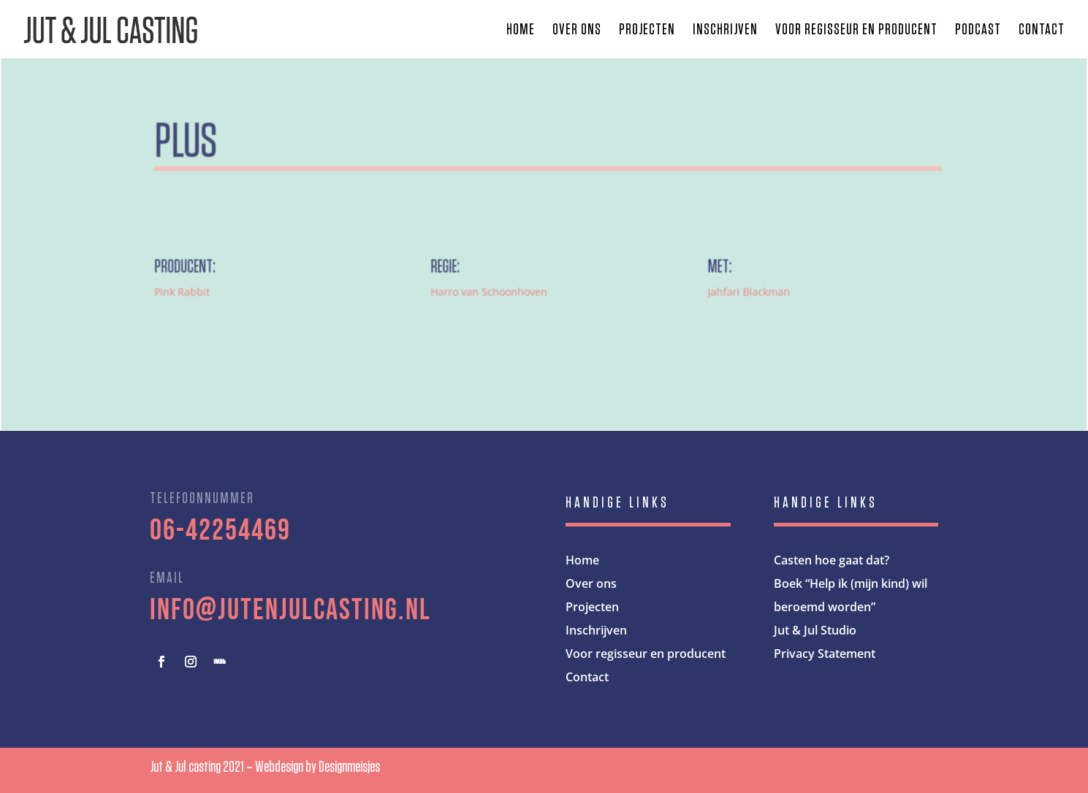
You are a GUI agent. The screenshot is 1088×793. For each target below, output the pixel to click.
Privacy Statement (824, 653)
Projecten (647, 30)
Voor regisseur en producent (856, 30)
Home (520, 30)
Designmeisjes (349, 767)
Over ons (576, 30)
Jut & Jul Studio (815, 630)
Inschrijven (725, 30)
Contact (1042, 30)
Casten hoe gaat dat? (831, 560)
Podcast (978, 30)
